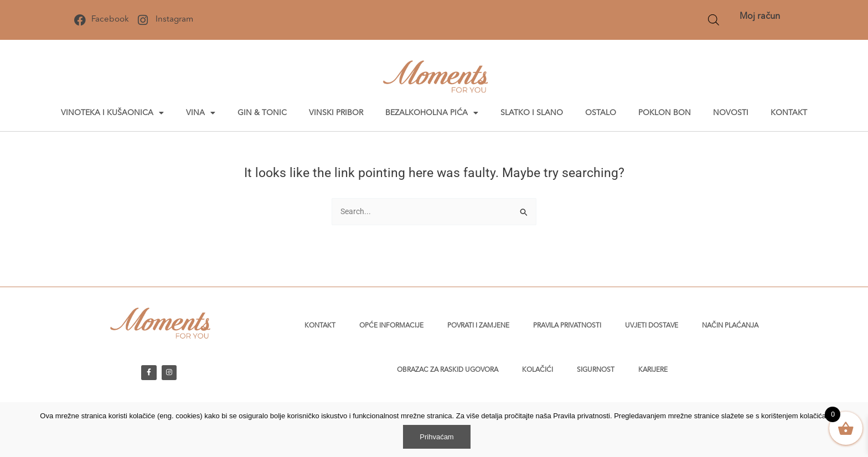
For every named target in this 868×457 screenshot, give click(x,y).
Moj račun (760, 16)
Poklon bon (664, 113)
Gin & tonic (262, 113)
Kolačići (537, 370)
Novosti (730, 113)
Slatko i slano (531, 113)
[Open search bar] (713, 19)
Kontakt (789, 113)
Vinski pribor (336, 113)
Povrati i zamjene (478, 326)
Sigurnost (595, 370)
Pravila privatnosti (567, 326)
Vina (200, 112)
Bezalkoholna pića (431, 112)
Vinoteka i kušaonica (112, 112)
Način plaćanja (730, 326)
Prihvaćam (436, 437)
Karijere (653, 370)
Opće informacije (391, 326)
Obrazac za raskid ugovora (447, 370)
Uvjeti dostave (651, 326)
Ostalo (600, 113)
